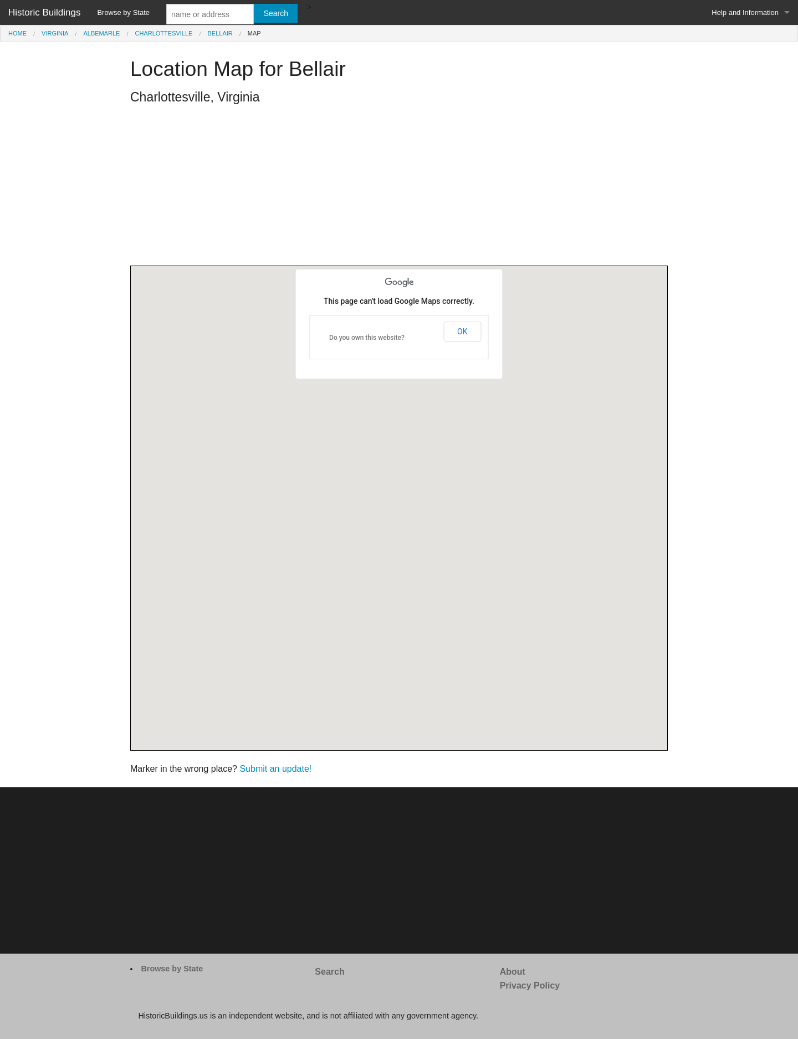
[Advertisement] (399, 188)
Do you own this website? (367, 338)
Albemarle (101, 33)
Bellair (220, 33)
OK (462, 331)
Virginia (55, 33)
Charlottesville (164, 33)
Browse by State (123, 12)
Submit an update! (275, 768)
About (512, 971)
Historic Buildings (44, 12)
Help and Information (745, 12)
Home (17, 33)
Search (329, 971)
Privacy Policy (530, 985)
